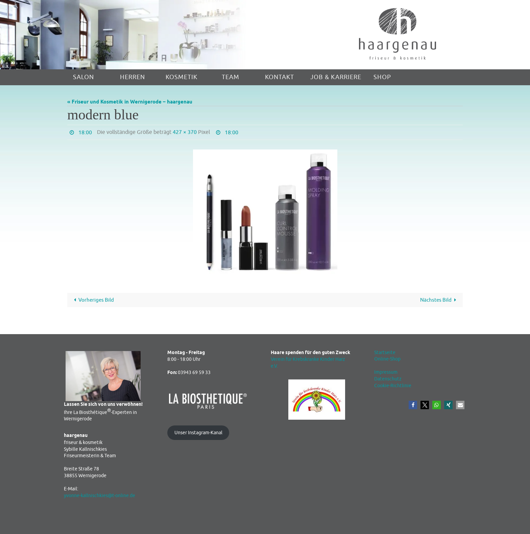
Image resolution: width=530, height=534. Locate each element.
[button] (413, 405)
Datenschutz (388, 379)
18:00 (85, 132)
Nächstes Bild (439, 300)
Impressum (385, 372)
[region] (132, 34)
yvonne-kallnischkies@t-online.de (99, 495)
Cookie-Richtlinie (392, 386)
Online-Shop (387, 359)
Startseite (384, 352)
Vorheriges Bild (92, 300)
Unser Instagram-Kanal (198, 433)
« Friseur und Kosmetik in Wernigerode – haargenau (129, 102)
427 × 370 (185, 132)
